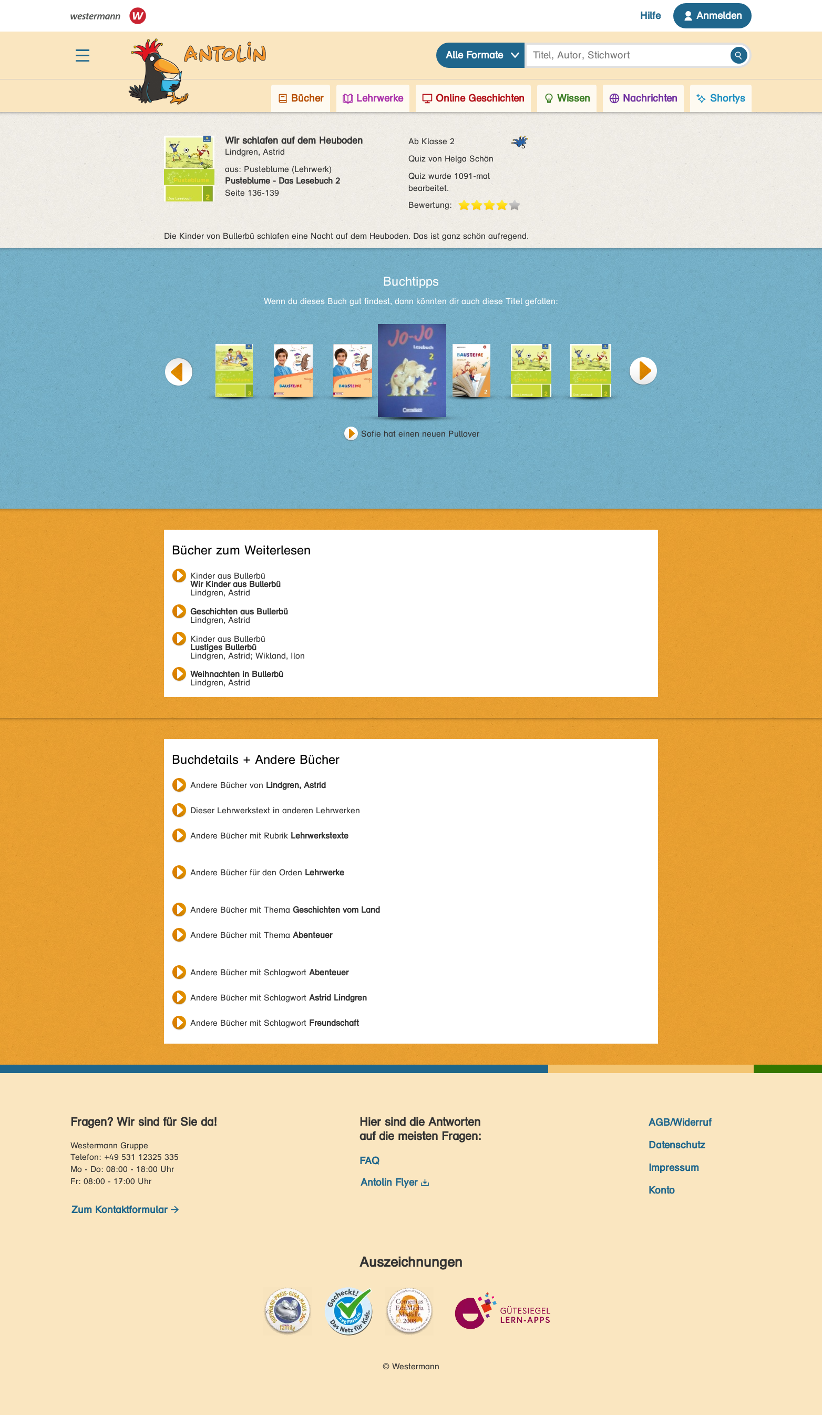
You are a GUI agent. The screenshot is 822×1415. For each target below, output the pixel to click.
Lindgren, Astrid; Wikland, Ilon (247, 640)
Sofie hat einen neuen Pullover (420, 434)
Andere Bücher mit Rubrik (269, 836)
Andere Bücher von (258, 785)
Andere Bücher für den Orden (267, 872)
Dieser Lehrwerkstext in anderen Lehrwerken (275, 810)
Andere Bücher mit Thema (285, 910)
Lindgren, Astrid (235, 577)
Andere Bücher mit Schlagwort (269, 972)
